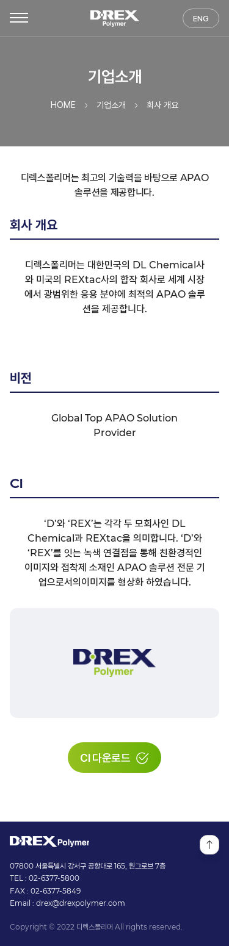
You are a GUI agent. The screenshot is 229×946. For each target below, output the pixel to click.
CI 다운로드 (114, 758)
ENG (200, 18)
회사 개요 (162, 105)
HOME (63, 105)
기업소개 (111, 105)
